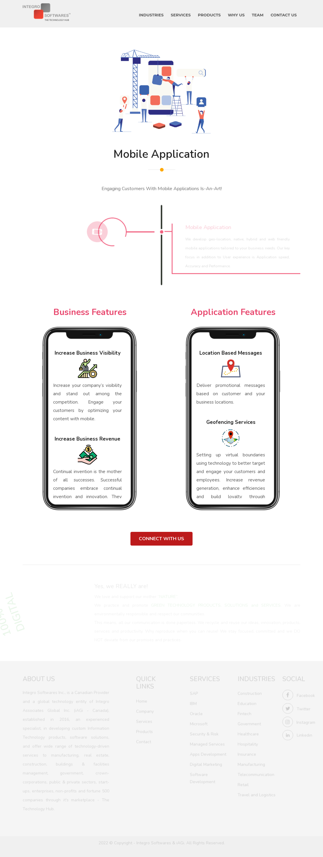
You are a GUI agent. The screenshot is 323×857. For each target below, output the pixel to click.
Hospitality (248, 743)
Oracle (196, 713)
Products (144, 731)
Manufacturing (251, 764)
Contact (143, 741)
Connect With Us (161, 538)
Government (249, 723)
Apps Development (208, 753)
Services (144, 720)
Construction (250, 693)
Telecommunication (256, 774)
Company (145, 710)
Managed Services (207, 743)
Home (141, 700)
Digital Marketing (206, 764)
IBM (193, 703)
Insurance (247, 753)
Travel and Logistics (257, 794)
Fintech (244, 713)
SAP (194, 693)
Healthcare (248, 733)
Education (247, 703)
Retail (243, 784)
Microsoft (198, 723)
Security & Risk (204, 733)
